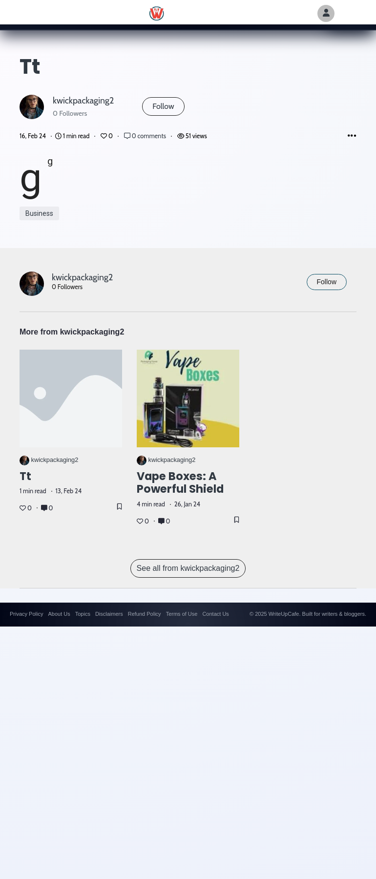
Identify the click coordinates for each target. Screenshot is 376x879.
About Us (59, 614)
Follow (163, 106)
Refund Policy (144, 614)
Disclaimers (109, 614)
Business (39, 213)
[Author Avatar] (325, 13)
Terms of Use (182, 614)
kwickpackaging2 (83, 100)
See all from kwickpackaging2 (188, 568)
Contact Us (215, 614)
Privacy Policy (26, 614)
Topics (82, 614)
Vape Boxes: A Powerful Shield (180, 482)
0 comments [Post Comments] (145, 136)
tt (25, 476)
